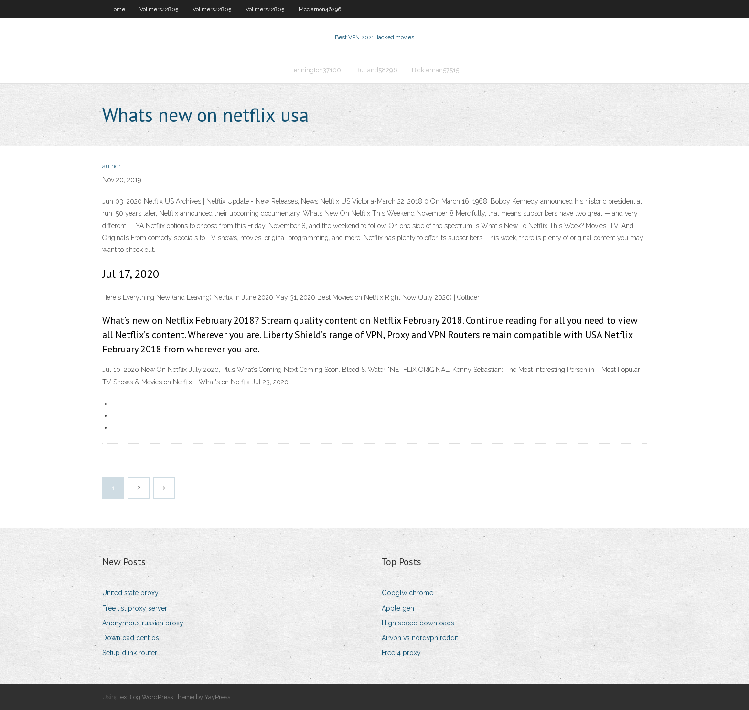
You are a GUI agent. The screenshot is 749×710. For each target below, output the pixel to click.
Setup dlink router (129, 652)
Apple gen (398, 608)
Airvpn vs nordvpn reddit (420, 638)
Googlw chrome (407, 593)
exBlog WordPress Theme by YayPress (175, 696)
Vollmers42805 (158, 9)
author (111, 166)
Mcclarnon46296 (320, 9)
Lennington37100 (315, 70)
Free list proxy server (134, 608)
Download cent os (130, 638)
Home (117, 9)
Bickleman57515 (435, 70)
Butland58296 (376, 70)
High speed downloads (418, 623)
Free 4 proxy (401, 652)
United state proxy (130, 593)
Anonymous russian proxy (142, 623)
